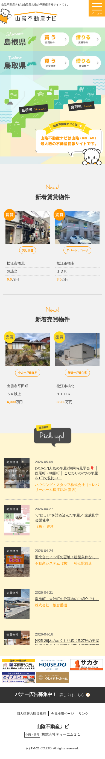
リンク (83, 713)
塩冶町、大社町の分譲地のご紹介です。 (67, 599)
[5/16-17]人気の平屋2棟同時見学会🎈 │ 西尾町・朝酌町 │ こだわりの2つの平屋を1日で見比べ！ (66, 473)
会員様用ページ (62, 713)
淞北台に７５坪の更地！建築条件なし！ (67, 557)
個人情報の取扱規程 (31, 713)
